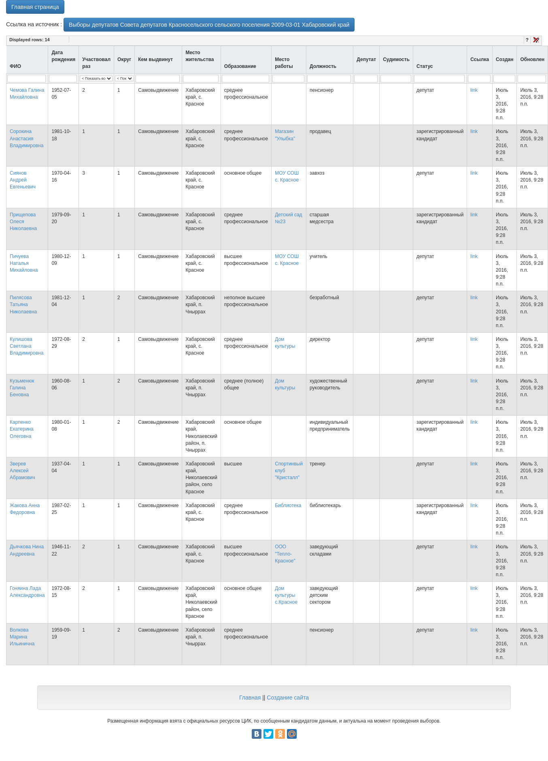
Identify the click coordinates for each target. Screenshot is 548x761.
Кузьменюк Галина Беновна (22, 387)
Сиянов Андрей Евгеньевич (23, 180)
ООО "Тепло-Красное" (285, 553)
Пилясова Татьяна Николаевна (23, 304)
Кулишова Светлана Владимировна (26, 346)
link (474, 90)
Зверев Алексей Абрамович (22, 470)
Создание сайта (288, 697)
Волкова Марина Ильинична (22, 637)
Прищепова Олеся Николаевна (23, 221)
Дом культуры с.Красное (286, 595)
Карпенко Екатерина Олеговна (22, 429)
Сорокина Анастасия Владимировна (26, 138)
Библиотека (288, 505)
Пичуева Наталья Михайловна (24, 263)
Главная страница (35, 7)
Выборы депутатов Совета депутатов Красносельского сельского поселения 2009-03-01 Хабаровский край (209, 24)
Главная (250, 697)
